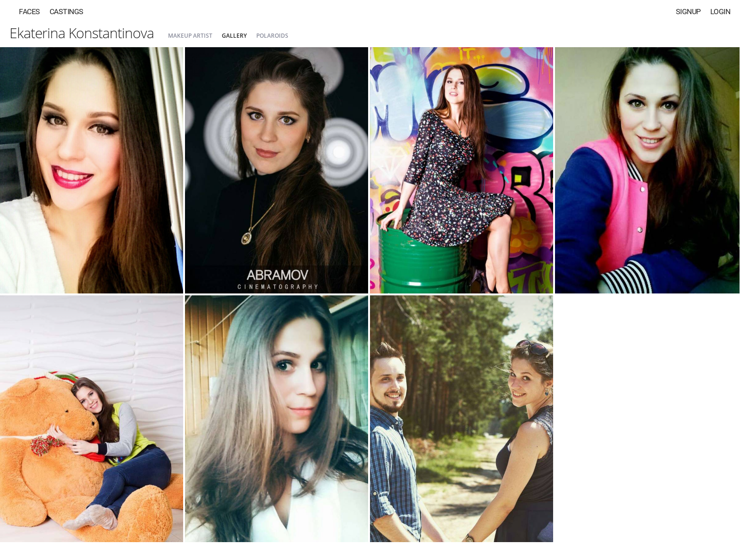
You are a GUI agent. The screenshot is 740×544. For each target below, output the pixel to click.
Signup (688, 11)
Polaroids (272, 36)
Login (720, 11)
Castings (67, 11)
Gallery (234, 36)
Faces (29, 11)
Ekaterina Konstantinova (81, 32)
